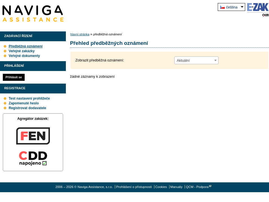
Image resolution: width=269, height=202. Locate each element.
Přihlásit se (14, 77)
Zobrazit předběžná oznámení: (99, 60)
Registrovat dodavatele (27, 108)
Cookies (161, 187)
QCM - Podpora (197, 187)
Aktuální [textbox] (183, 60)
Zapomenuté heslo (24, 103)
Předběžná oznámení (26, 46)
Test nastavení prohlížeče (29, 98)
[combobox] (196, 60)
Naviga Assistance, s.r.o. (33, 13)
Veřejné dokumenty (24, 56)
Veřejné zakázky (22, 51)
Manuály (176, 187)
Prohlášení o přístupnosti (134, 187)
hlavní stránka (79, 34)
